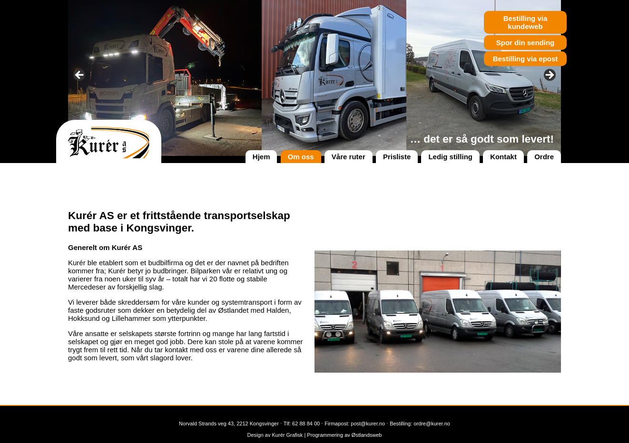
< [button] (80, 75)
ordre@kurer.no (431, 423)
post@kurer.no (368, 423)
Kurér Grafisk (286, 435)
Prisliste (397, 157)
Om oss (301, 157)
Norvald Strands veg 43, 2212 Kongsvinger (229, 423)
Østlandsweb (367, 435)
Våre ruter (348, 157)
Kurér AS (108, 142)
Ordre (544, 157)
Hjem (261, 157)
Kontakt (503, 157)
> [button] (549, 75)
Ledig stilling (450, 157)
